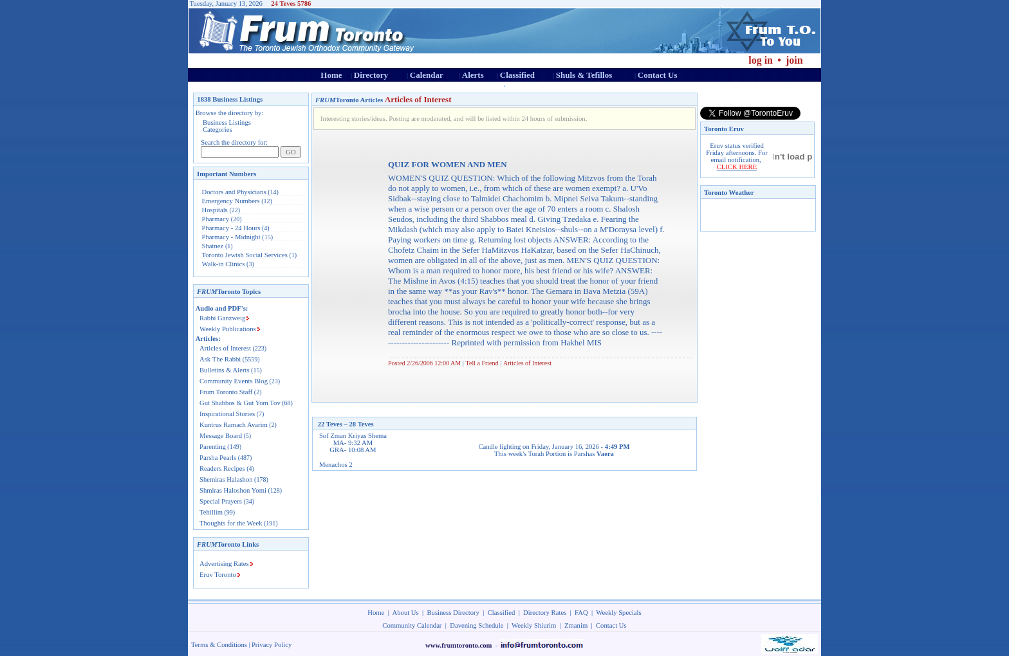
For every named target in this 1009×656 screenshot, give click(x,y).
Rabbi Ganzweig (222, 318)
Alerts (473, 75)
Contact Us (658, 75)
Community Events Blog (233, 381)
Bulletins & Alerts (224, 370)
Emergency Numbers (231, 201)
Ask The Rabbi (220, 359)
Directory (371, 75)
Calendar (426, 75)
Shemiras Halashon (226, 479)
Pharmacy (216, 219)
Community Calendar (411, 625)
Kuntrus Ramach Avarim (233, 424)
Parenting (212, 446)
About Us (406, 612)
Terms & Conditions (219, 644)
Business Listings (227, 122)
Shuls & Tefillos (584, 75)
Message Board (220, 435)
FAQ (581, 612)
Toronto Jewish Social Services (246, 255)
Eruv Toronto (217, 574)
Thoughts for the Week (231, 523)
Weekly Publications (227, 329)
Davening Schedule (476, 625)
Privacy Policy (272, 644)
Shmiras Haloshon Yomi (232, 490)
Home (331, 75)
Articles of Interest (225, 348)
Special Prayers (220, 501)
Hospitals (215, 210)
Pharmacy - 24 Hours (231, 228)
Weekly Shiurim (534, 625)
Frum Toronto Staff (225, 392)
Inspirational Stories (227, 413)
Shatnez (213, 246)
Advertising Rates (224, 563)
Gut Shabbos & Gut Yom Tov (240, 402)
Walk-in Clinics (223, 264)
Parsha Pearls (217, 457)
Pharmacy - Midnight (231, 237)
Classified (517, 75)
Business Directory (453, 612)
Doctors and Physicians (234, 192)
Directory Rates (544, 612)
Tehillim (211, 512)
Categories (217, 129)
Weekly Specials (618, 612)
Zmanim (576, 625)
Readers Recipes (222, 468)
